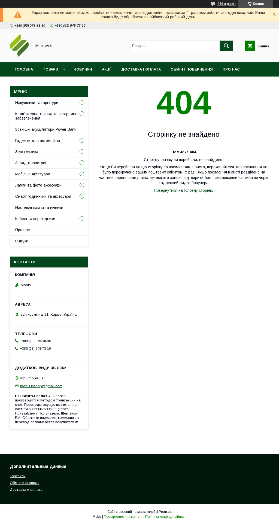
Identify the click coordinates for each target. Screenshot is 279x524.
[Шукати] (226, 46)
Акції (106, 69)
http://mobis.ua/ (32, 378)
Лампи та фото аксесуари (38, 185)
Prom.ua (165, 512)
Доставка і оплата (141, 69)
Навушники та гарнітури (36, 102)
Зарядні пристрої (30, 163)
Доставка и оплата (26, 490)
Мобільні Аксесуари (32, 174)
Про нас (231, 69)
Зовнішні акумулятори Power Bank (45, 129)
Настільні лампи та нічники (39, 207)
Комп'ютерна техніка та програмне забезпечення (46, 116)
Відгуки (52, 83)
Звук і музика (26, 152)
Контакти (25, 83)
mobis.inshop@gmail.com (41, 386)
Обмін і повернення (192, 69)
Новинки (83, 69)
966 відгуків (226, 4)
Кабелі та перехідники (35, 219)
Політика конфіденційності (166, 517)
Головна (24, 69)
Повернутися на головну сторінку (184, 190)
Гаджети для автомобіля (37, 140)
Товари (50, 69)
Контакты (17, 476)
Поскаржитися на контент (123, 517)
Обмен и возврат (24, 483)
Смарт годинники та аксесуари (43, 196)
